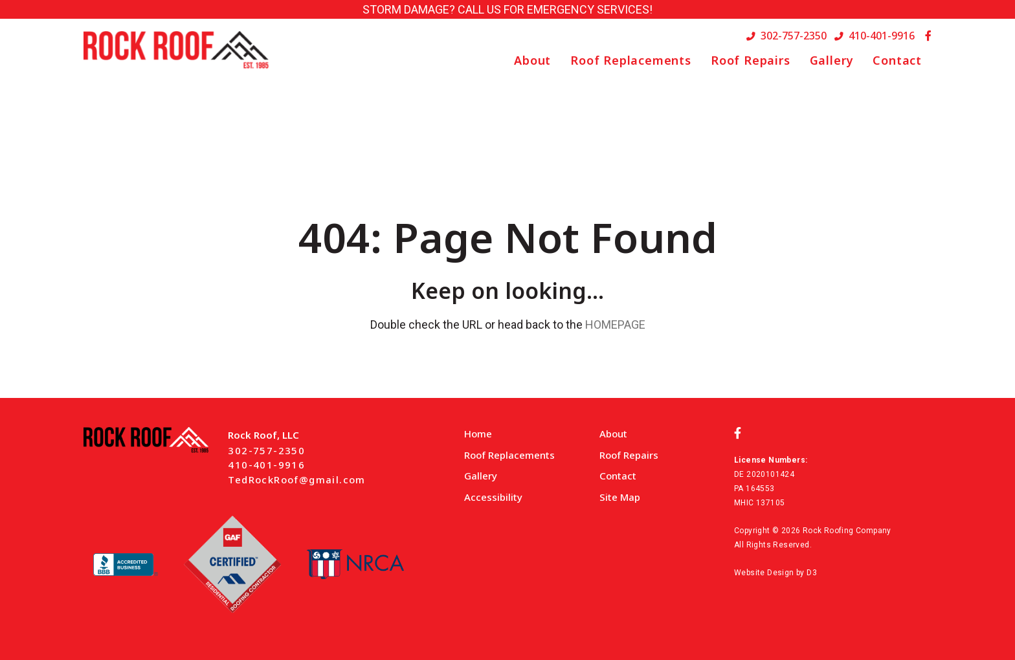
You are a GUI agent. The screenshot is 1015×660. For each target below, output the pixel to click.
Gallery (832, 60)
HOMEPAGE (615, 324)
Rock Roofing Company (847, 530)
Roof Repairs (750, 60)
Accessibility (493, 496)
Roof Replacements (630, 60)
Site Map (619, 496)
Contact (897, 60)
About (532, 60)
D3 (812, 572)
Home (478, 433)
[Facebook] (928, 35)
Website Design (764, 572)
